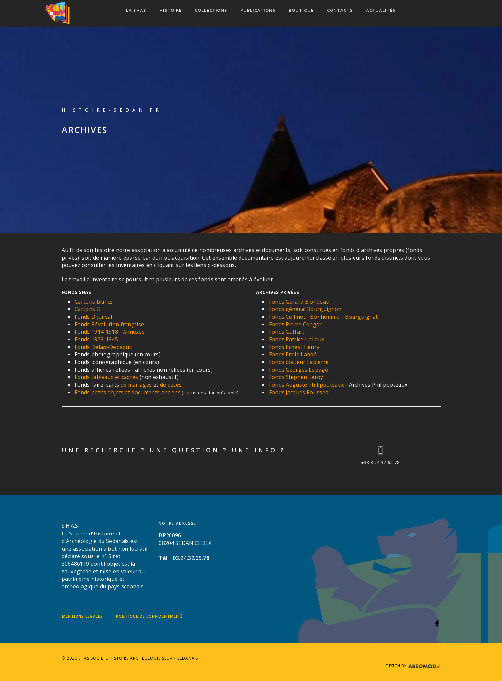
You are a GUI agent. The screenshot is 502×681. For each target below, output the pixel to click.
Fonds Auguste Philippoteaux (306, 384)
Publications (258, 10)
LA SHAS (136, 10)
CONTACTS (340, 10)
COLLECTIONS (211, 10)
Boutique (301, 10)
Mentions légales (82, 616)
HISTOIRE (170, 10)
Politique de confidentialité (149, 616)
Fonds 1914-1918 (96, 331)
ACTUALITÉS (381, 10)
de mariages (136, 384)
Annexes (134, 331)
